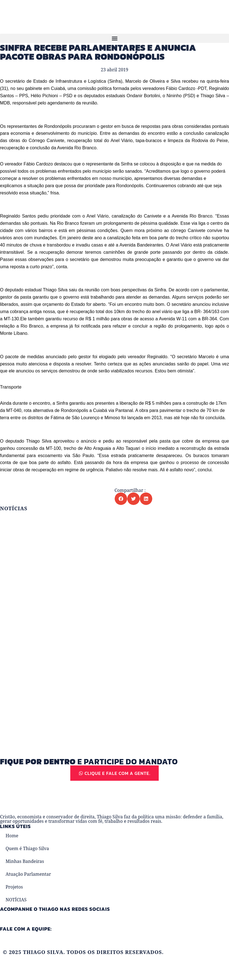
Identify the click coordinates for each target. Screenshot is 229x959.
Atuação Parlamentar (28, 875)
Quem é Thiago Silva (27, 849)
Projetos (14, 887)
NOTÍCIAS (16, 900)
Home (12, 836)
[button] (114, 38)
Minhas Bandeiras (25, 862)
